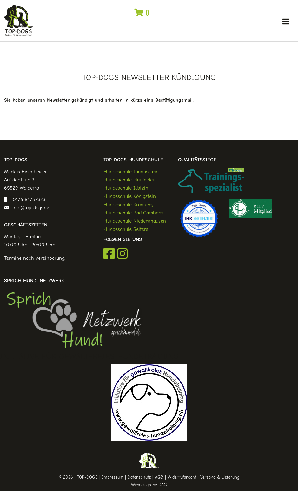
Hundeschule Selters (125, 229)
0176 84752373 (27, 199)
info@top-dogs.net (30, 208)
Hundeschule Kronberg (128, 204)
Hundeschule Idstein (125, 188)
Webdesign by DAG (149, 485)
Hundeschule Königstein (129, 196)
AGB (159, 477)
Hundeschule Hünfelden (129, 180)
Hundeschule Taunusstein (131, 171)
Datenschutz (139, 477)
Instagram (122, 253)
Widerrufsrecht (182, 477)
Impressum (112, 477)
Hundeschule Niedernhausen (134, 221)
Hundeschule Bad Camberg (133, 213)
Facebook (109, 253)
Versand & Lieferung (219, 477)
